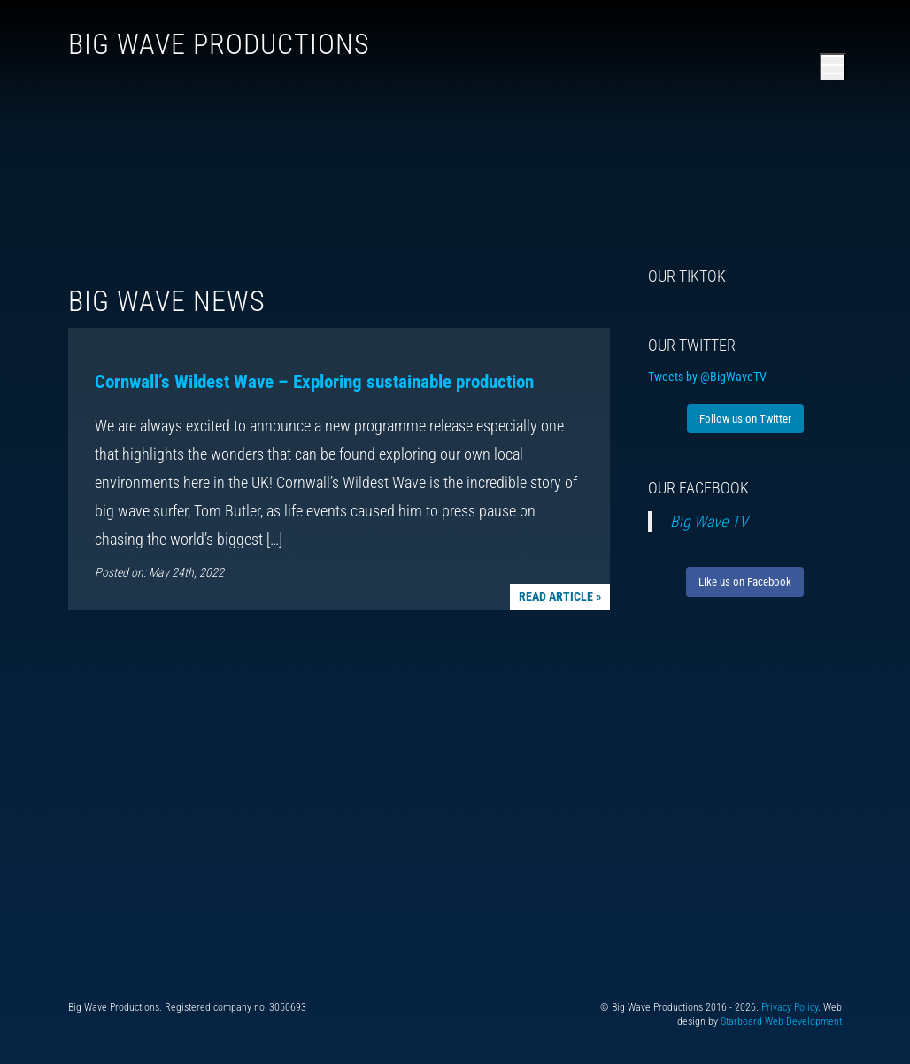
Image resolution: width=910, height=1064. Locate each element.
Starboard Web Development (781, 1021)
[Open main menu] (833, 66)
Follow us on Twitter (745, 418)
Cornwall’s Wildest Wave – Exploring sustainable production (314, 381)
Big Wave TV (709, 521)
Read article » (560, 596)
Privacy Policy (789, 1007)
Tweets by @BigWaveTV (707, 376)
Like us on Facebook (744, 581)
